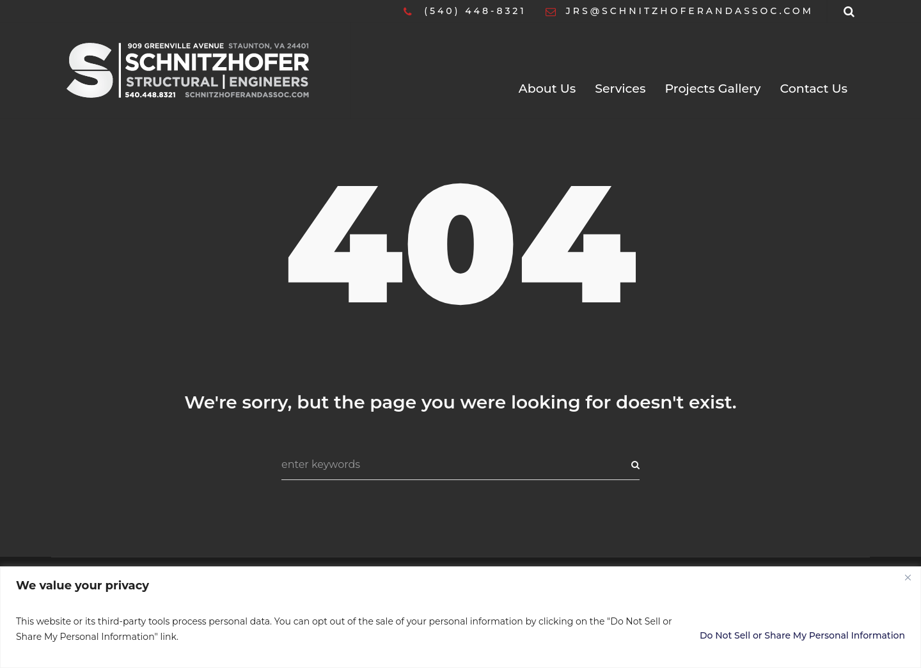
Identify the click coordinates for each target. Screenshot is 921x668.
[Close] (907, 577)
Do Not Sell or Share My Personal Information (802, 635)
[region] (460, 617)
